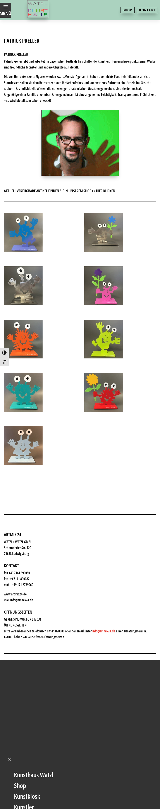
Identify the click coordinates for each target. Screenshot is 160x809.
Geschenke (27, 682)
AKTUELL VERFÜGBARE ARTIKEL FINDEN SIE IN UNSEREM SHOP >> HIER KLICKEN (59, 190)
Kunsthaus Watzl (33, 639)
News (20, 714)
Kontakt (147, 10)
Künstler (24, 671)
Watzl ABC (26, 704)
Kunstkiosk (27, 661)
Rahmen (24, 693)
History (22, 725)
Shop (127, 10)
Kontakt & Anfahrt (35, 736)
